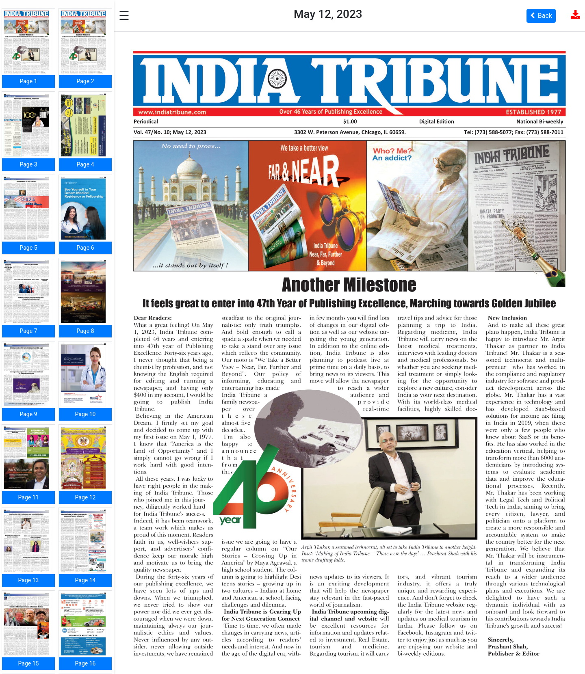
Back (541, 15)
